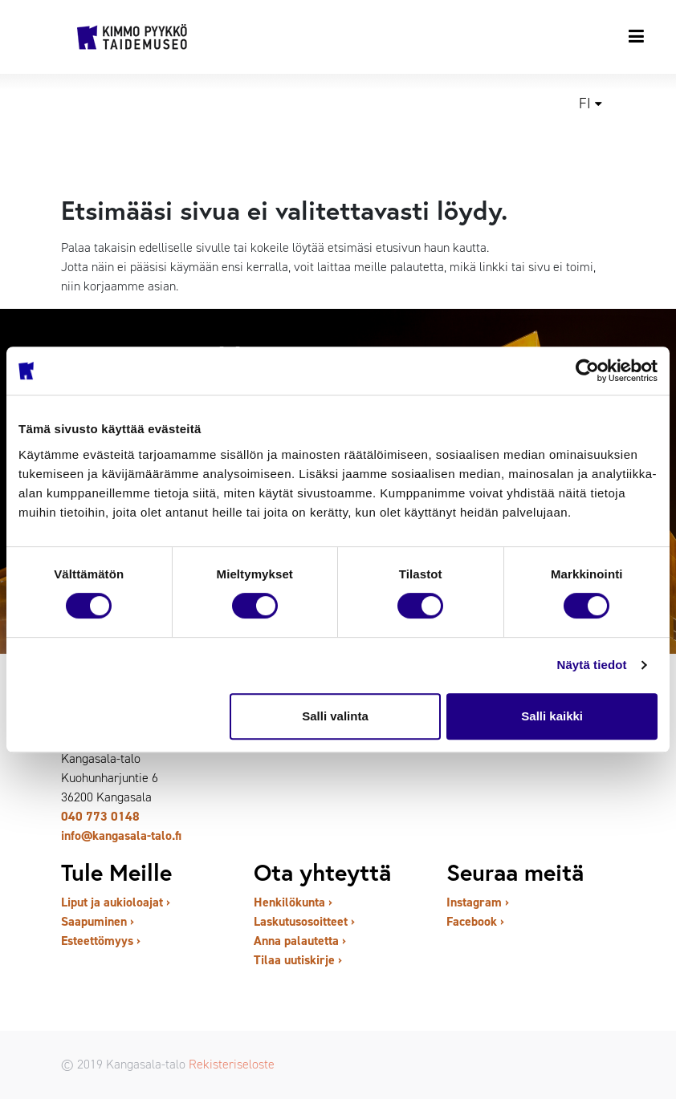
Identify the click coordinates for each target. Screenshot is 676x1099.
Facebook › (475, 921)
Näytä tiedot (592, 664)
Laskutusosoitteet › (304, 921)
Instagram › (477, 902)
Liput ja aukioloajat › (115, 902)
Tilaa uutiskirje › (298, 959)
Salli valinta (335, 716)
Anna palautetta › (300, 940)
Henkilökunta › (293, 902)
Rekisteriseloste (232, 1064)
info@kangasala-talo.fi (121, 835)
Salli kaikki (552, 716)
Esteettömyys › (100, 940)
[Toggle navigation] (637, 36)
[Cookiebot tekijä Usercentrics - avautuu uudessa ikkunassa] (587, 371)
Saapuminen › (97, 921)
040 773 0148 (100, 816)
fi (585, 103)
